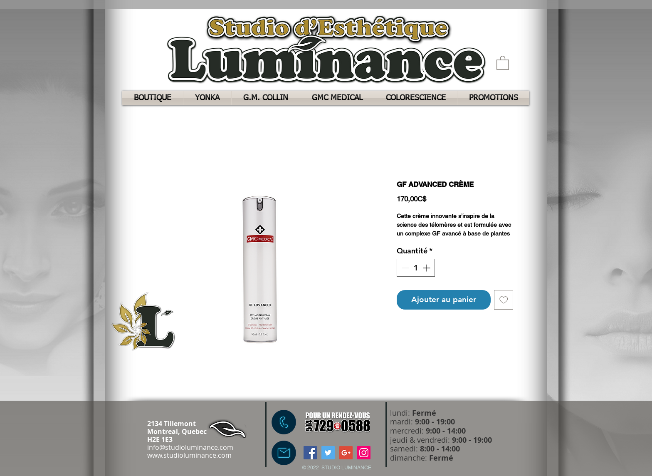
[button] (502, 62)
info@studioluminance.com (190, 447)
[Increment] (427, 267)
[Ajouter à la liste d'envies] (504, 300)
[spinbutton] (416, 267)
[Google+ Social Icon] (346, 452)
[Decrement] (404, 267)
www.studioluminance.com (189, 455)
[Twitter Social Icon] (328, 452)
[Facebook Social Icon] (310, 452)
